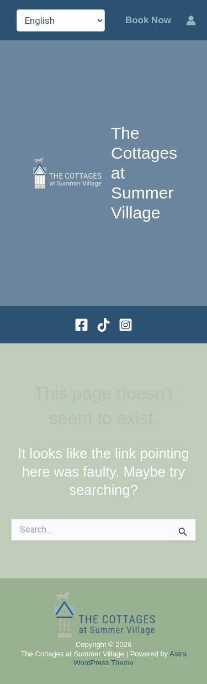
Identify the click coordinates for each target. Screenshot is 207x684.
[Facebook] (81, 325)
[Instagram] (125, 325)
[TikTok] (103, 325)
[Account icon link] (191, 20)
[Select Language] (61, 20)
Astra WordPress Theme (130, 658)
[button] (148, 20)
